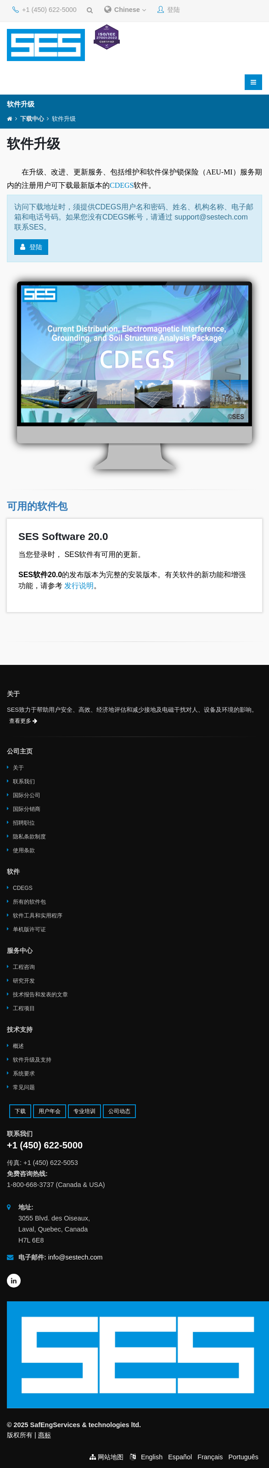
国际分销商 (26, 809)
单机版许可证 (29, 929)
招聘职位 (24, 823)
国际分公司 (26, 795)
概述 (18, 1046)
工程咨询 (24, 967)
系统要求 (24, 1073)
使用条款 (24, 850)
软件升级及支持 (32, 1060)
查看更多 (23, 721)
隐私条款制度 (29, 836)
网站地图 (110, 1457)
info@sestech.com (75, 1257)
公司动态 (119, 1111)
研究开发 (24, 981)
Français (210, 1457)
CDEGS (122, 185)
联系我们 (24, 781)
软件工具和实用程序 (37, 915)
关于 (18, 768)
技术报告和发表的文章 (40, 994)
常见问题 (24, 1087)
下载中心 (32, 119)
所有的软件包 (29, 902)
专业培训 (84, 1111)
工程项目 (24, 1008)
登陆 (168, 9)
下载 (20, 1111)
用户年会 (50, 1111)
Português (243, 1457)
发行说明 (78, 586)
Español (180, 1457)
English (152, 1457)
